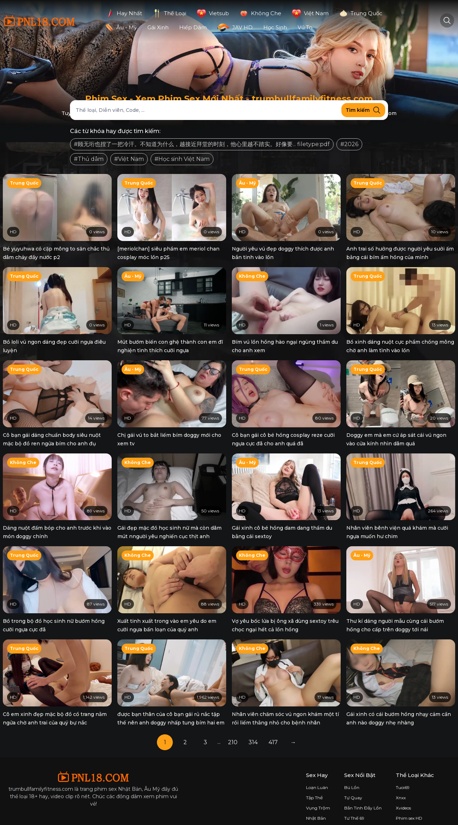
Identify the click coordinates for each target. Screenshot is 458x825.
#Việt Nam (129, 159)
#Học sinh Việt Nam (182, 159)
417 (273, 731)
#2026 (349, 144)
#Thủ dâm (89, 159)
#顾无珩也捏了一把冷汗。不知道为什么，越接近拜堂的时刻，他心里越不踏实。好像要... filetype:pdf (202, 144)
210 (232, 731)
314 (253, 731)
